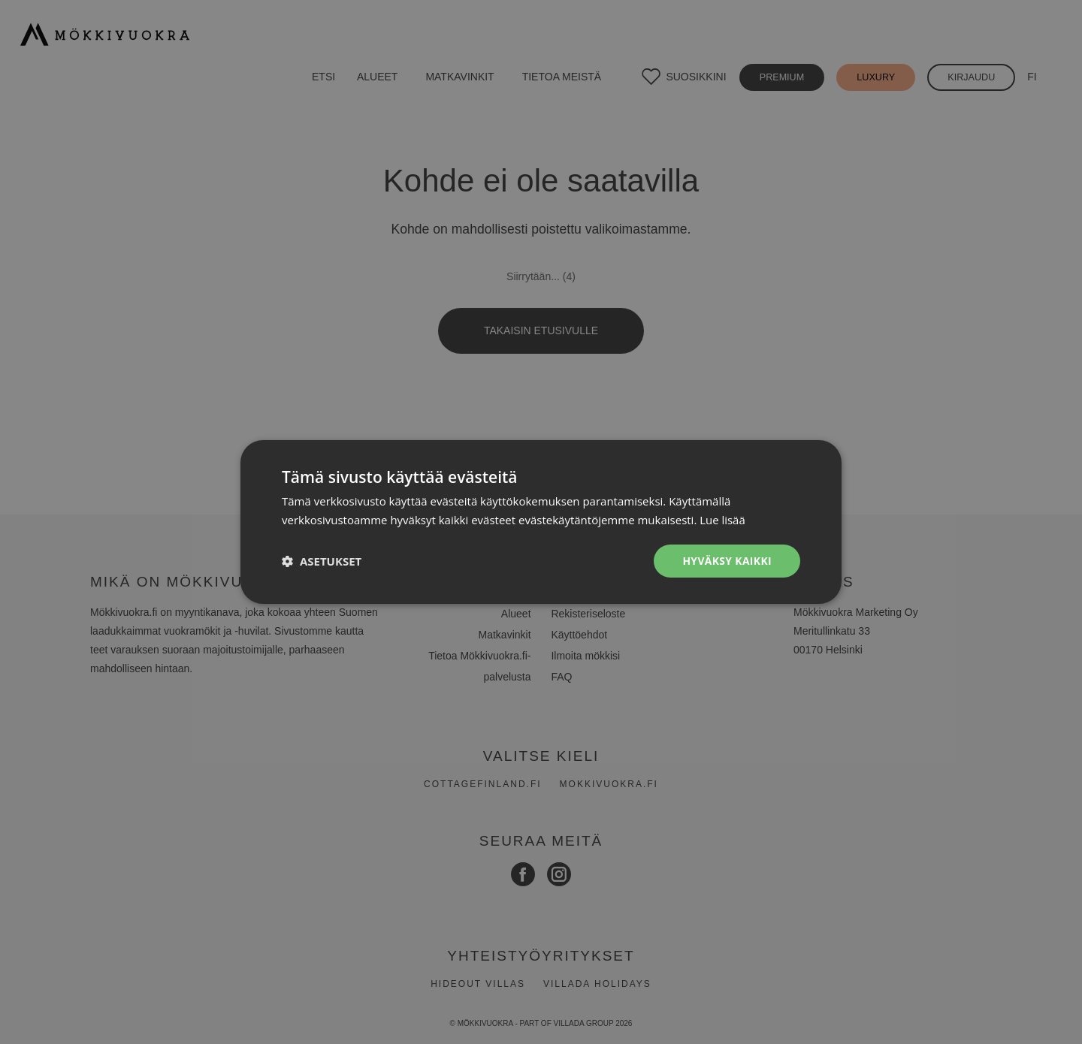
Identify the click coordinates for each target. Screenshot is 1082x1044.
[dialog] (541, 522)
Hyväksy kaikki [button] (727, 561)
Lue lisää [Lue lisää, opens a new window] (722, 519)
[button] (321, 561)
